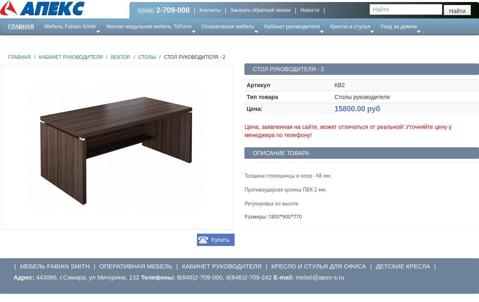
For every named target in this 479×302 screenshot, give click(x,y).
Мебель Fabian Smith (70, 26)
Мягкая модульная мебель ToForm (149, 26)
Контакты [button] (210, 10)
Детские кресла (403, 266)
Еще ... (57, 43)
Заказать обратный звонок (260, 10)
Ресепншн (88, 43)
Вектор (120, 57)
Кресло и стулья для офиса (318, 266)
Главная (21, 26)
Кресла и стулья (350, 26)
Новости (310, 10)
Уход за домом (398, 26)
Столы (147, 57)
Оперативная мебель (228, 26)
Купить (220, 240)
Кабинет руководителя (292, 26)
